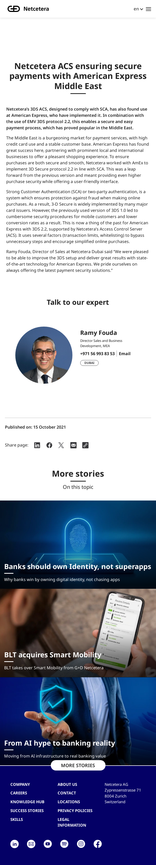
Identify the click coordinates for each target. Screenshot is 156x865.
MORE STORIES (78, 765)
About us (67, 784)
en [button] (136, 9)
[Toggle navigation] (148, 8)
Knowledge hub (27, 801)
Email (125, 353)
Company (20, 784)
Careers (18, 792)
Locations (69, 801)
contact (67, 792)
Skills (16, 819)
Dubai (89, 363)
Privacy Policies (75, 810)
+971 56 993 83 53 (97, 353)
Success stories (27, 810)
